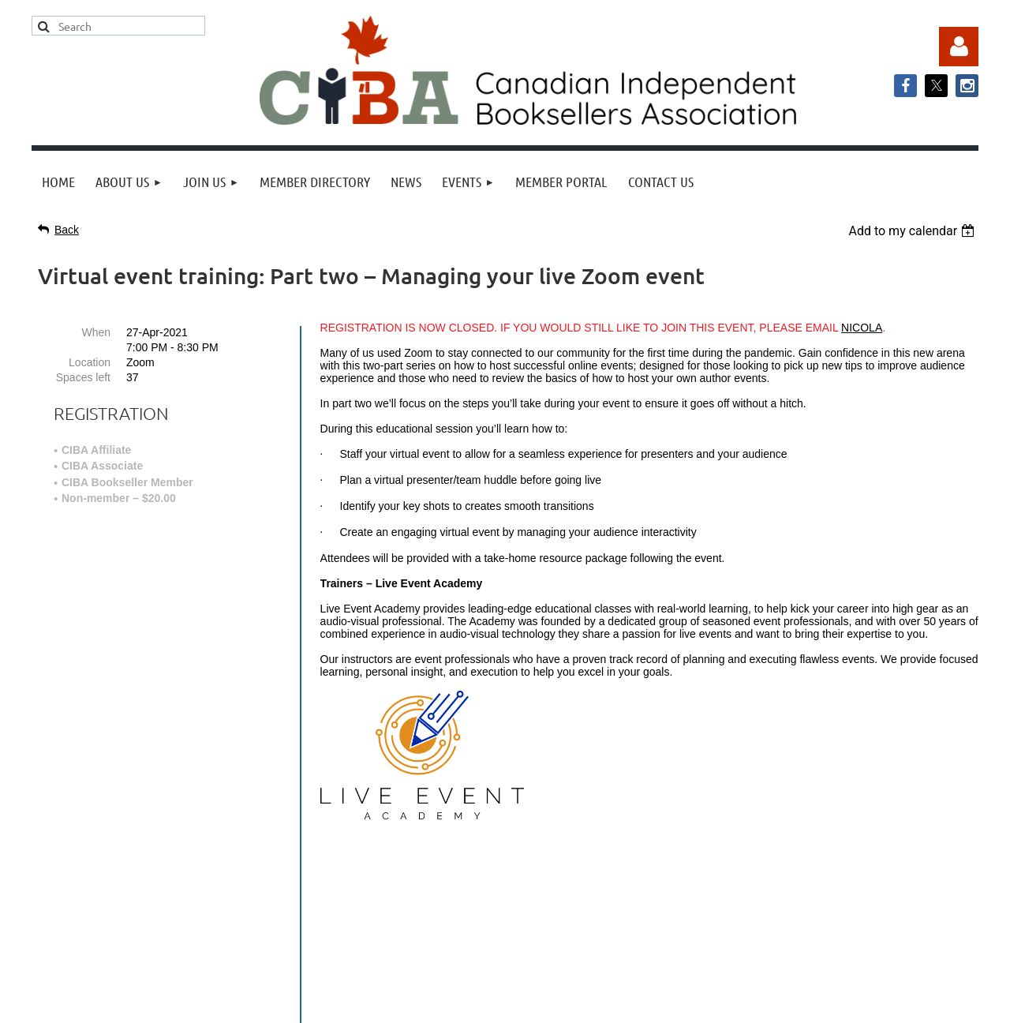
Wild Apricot (818, 1003)
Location (89, 362)
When (95, 332)
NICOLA (861, 327)
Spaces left (83, 377)
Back (66, 229)
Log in (958, 46)
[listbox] (913, 231)
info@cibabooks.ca (504, 876)
